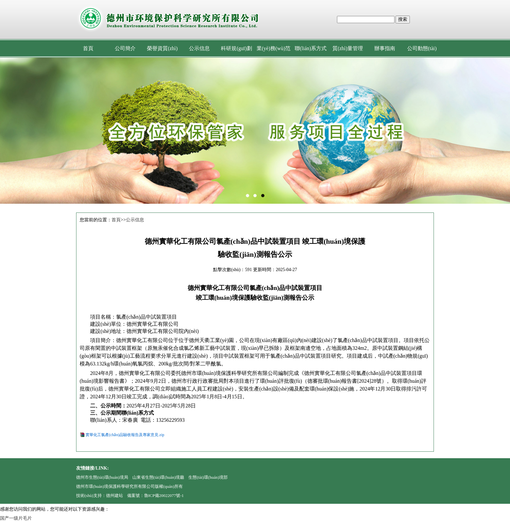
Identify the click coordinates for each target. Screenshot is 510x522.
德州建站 (114, 495)
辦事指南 (384, 48)
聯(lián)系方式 (311, 48)
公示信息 (199, 48)
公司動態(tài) (422, 48)
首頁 (88, 48)
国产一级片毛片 (16, 518)
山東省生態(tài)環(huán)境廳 (158, 477)
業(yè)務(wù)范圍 (273, 52)
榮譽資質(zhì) (162, 48)
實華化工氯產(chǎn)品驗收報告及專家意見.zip (125, 435)
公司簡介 (125, 48)
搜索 (402, 19)
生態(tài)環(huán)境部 (208, 477)
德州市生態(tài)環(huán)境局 (102, 477)
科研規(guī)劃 (236, 48)
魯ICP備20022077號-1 (164, 495)
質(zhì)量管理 (347, 48)
